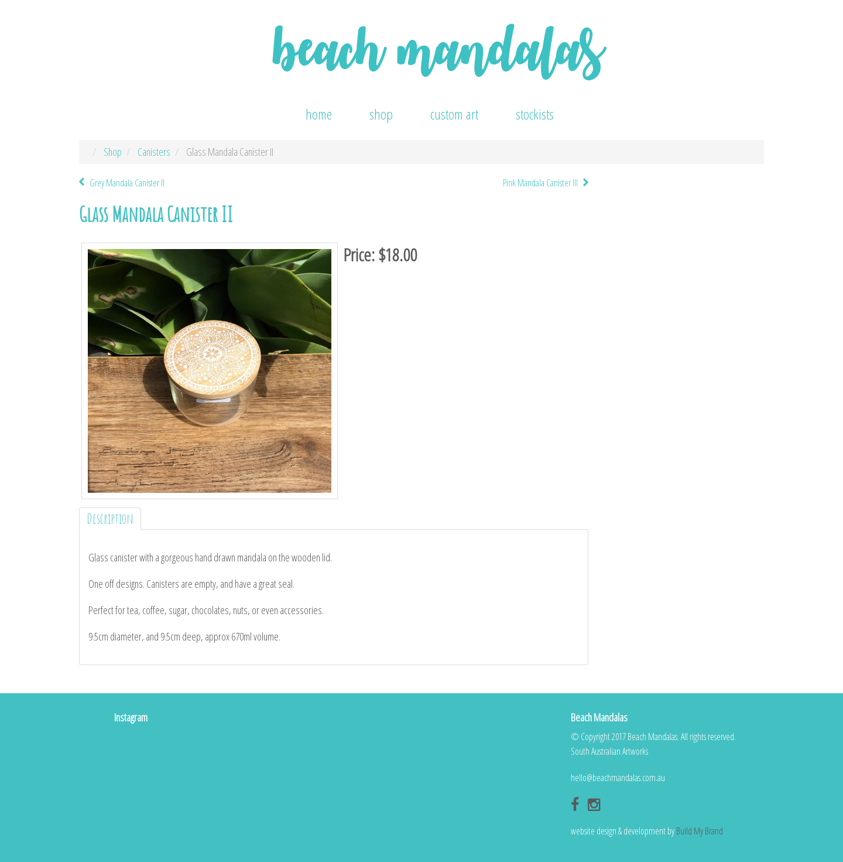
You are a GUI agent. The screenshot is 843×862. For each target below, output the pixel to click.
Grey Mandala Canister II (127, 182)
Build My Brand (699, 830)
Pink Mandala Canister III (540, 182)
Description (110, 518)
